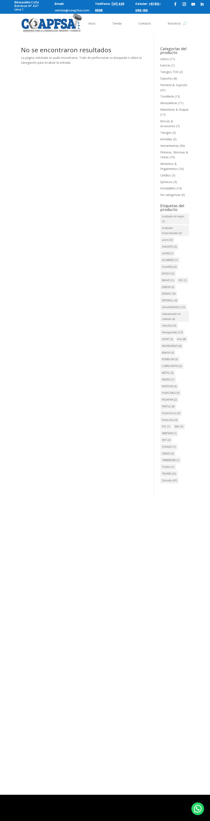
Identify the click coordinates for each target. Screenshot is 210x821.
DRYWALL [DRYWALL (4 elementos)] (169, 300)
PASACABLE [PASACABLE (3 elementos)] (170, 393)
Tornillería (167, 96)
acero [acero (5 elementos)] (167, 240)
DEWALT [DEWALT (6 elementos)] (168, 293)
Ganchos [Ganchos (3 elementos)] (169, 325)
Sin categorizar (170, 195)
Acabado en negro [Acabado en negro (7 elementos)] (173, 219)
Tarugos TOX (169, 72)
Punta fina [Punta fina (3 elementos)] (169, 420)
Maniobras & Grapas (174, 109)
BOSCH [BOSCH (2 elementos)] (168, 273)
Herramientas (169, 146)
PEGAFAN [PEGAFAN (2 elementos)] (169, 399)
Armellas (166, 139)
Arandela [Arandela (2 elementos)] (169, 267)
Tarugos (166, 133)
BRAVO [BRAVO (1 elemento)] (168, 280)
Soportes (166, 78)
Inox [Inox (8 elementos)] (181, 339)
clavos (164, 59)
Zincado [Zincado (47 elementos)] (169, 480)
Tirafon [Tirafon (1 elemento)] (168, 467)
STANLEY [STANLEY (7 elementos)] (169, 447)
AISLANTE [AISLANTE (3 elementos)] (169, 246)
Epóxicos (166, 182)
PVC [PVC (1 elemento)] (166, 426)
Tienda (117, 23)
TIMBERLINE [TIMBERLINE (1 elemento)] (170, 460)
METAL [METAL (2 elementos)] (167, 373)
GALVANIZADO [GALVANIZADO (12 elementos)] (173, 307)
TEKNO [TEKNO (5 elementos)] (168, 453)
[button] (197, 808)
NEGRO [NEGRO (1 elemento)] (168, 379)
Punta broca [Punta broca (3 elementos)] (171, 413)
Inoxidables (168, 188)
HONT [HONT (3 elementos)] (167, 339)
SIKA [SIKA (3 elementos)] (178, 426)
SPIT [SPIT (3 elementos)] (166, 440)
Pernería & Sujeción (173, 85)
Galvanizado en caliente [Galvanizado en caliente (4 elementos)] (171, 316)
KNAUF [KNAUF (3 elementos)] (168, 352)
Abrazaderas (168, 103)
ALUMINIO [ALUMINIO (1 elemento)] (170, 260)
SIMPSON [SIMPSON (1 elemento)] (169, 433)
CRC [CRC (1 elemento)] (182, 280)
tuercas (165, 65)
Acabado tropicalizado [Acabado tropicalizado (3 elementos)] (172, 230)
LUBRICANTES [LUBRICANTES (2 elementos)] (172, 366)
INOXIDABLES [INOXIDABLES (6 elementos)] (171, 346)
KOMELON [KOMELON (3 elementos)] (170, 359)
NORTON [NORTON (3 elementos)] (169, 386)
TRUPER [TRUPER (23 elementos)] (169, 473)
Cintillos (165, 175)
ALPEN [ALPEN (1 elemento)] (167, 253)
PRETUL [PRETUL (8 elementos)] (168, 406)
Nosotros (174, 23)
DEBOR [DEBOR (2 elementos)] (168, 287)
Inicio (91, 23)
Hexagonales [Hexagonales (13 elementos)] (172, 332)
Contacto (144, 23)
